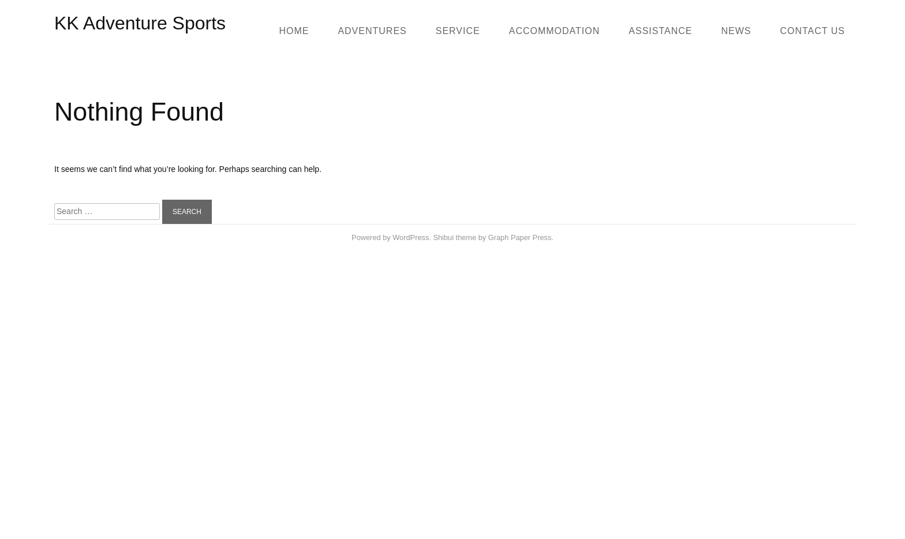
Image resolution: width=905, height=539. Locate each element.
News (736, 31)
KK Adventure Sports (140, 23)
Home (294, 31)
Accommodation (554, 31)
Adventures (372, 31)
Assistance (660, 31)
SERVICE (458, 31)
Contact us (812, 31)
